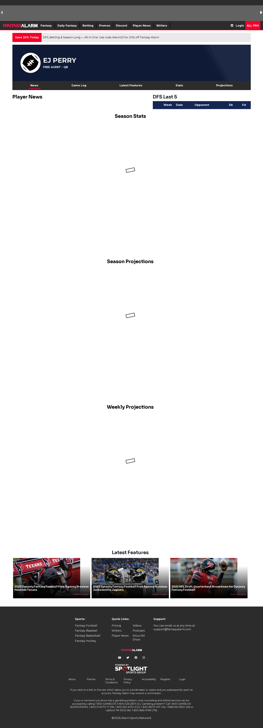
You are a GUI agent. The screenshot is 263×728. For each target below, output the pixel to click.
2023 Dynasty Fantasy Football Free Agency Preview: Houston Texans (51, 588)
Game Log (78, 85)
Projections (224, 85)
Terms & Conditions (111, 681)
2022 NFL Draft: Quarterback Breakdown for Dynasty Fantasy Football (208, 588)
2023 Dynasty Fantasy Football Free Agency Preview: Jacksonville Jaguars (130, 588)
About (72, 679)
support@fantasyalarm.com (172, 629)
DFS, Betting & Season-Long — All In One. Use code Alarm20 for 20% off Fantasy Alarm (101, 37)
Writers (116, 630)
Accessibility (149, 679)
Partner (91, 679)
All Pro (253, 25)
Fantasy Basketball (87, 635)
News (34, 85)
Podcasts (139, 630)
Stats (179, 85)
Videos (137, 625)
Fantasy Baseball (86, 630)
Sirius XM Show (139, 637)
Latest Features (131, 85)
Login (240, 25)
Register (165, 679)
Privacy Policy (128, 681)
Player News (120, 635)
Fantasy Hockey (85, 640)
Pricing (116, 625)
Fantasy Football (86, 625)
